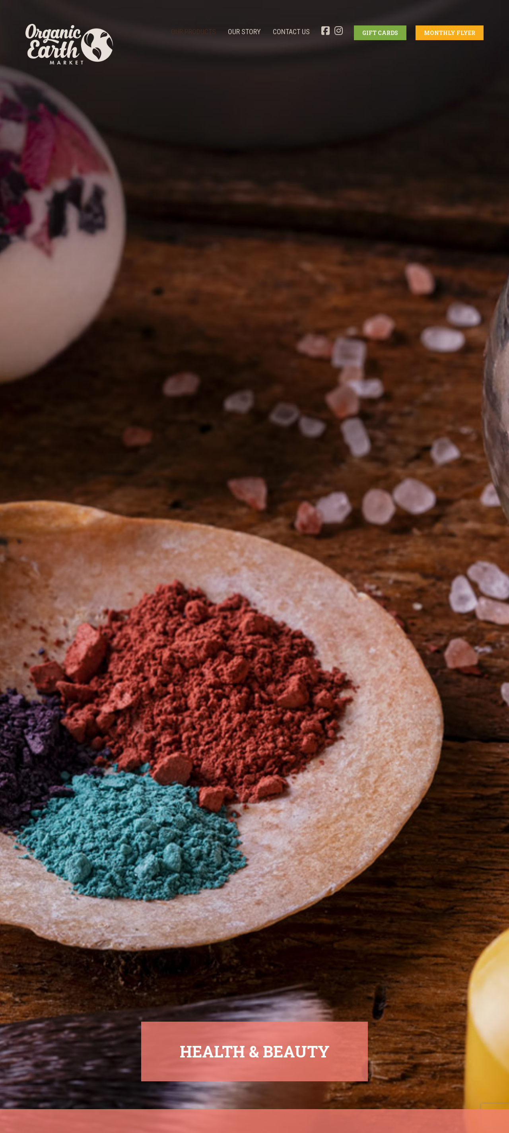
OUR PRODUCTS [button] (193, 31)
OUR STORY (244, 31)
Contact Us (291, 31)
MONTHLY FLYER (449, 33)
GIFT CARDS (380, 33)
